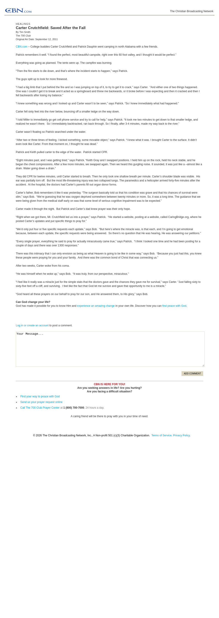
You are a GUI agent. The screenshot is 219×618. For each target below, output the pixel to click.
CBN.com (21, 46)
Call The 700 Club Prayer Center (40, 407)
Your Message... (110, 349)
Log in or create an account (32, 325)
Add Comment (192, 373)
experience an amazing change (96, 305)
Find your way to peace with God (40, 396)
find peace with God (174, 305)
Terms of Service (161, 435)
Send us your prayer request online (41, 402)
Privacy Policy (181, 435)
